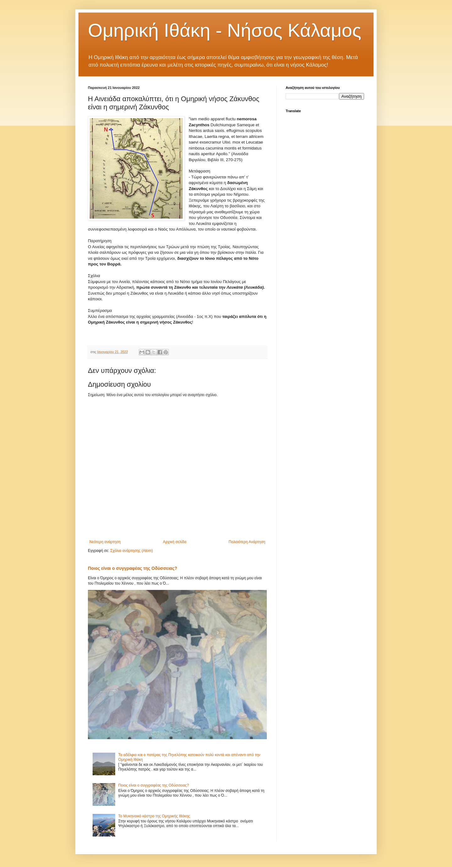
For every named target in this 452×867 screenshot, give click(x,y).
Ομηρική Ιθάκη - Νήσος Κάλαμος (224, 30)
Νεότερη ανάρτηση (105, 542)
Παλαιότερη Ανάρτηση (247, 542)
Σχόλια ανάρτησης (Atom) (131, 550)
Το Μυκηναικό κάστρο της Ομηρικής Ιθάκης (154, 816)
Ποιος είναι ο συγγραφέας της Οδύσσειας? (132, 568)
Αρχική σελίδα (174, 542)
